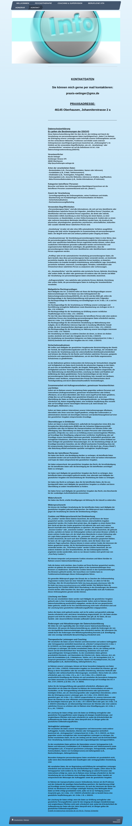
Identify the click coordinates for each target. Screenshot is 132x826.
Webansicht (116, 822)
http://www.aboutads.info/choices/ (95, 583)
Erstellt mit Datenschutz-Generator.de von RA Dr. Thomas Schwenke (73, 811)
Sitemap (26, 820)
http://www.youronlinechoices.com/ (68, 585)
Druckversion (17, 820)
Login (118, 820)
